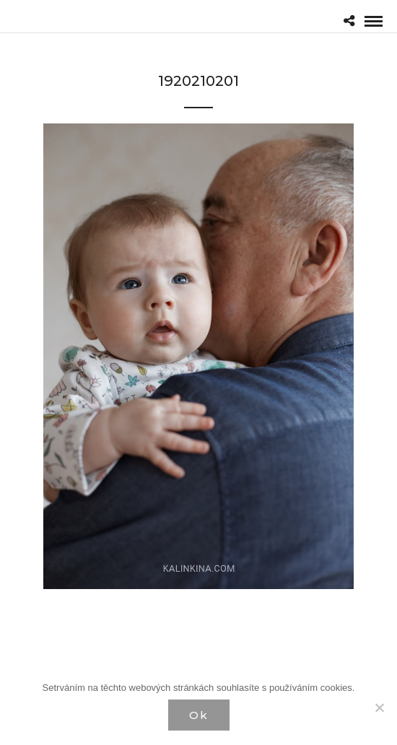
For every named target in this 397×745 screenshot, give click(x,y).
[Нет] (379, 707)
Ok (199, 715)
